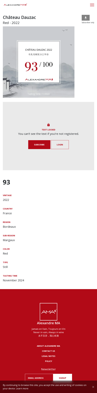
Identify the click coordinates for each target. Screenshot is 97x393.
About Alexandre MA (48, 346)
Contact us (48, 351)
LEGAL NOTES (48, 356)
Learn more (22, 388)
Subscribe (39, 144)
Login (60, 144)
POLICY (48, 361)
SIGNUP (62, 378)
